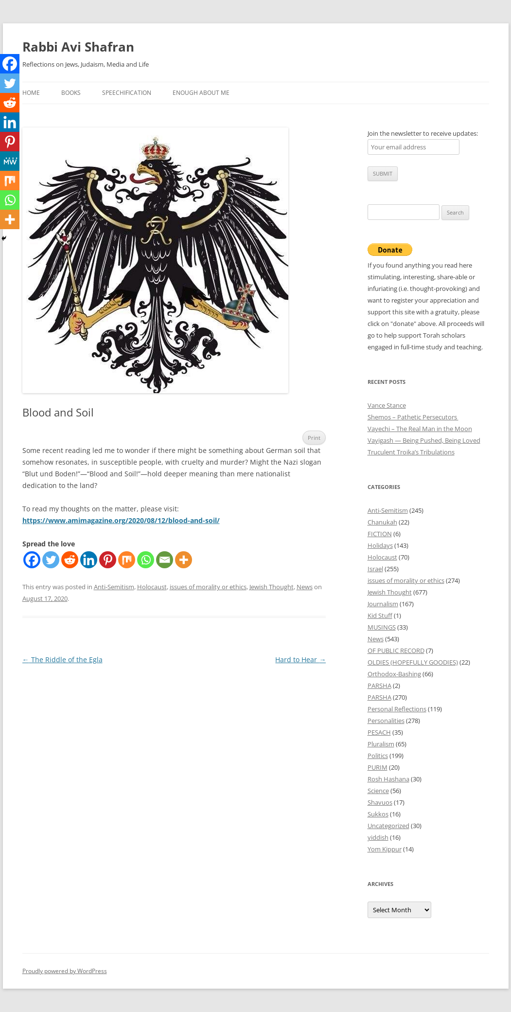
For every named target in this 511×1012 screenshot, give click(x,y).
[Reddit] (69, 559)
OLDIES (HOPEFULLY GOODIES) (413, 662)
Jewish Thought (271, 586)
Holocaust (152, 586)
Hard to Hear (300, 659)
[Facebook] (31, 559)
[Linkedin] (88, 559)
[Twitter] (50, 559)
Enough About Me (201, 93)
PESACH (379, 732)
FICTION (380, 533)
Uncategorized (388, 825)
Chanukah (382, 522)
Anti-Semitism (114, 586)
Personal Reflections (397, 709)
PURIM (378, 767)
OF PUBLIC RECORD (396, 650)
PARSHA (379, 685)
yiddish (378, 837)
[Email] (164, 559)
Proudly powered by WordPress (64, 971)
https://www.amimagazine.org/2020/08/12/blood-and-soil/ (121, 520)
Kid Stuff (380, 615)
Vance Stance (387, 405)
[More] (183, 559)
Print (314, 437)
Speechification (126, 93)
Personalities (386, 720)
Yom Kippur (385, 849)
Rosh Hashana (388, 779)
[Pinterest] (107, 559)
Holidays (380, 545)
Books (71, 93)
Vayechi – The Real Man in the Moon (420, 428)
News (305, 586)
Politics (378, 755)
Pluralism (381, 744)
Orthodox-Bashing (394, 673)
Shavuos (380, 802)
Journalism (383, 603)
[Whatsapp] (145, 559)
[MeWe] (9, 161)
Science (378, 790)
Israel (375, 568)
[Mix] (126, 559)
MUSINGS (382, 627)
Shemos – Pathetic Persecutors (413, 417)
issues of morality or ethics (208, 586)
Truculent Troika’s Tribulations (411, 452)
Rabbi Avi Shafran (78, 46)
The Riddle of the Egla (62, 659)
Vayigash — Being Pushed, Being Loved (424, 440)
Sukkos (378, 814)
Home (31, 93)
